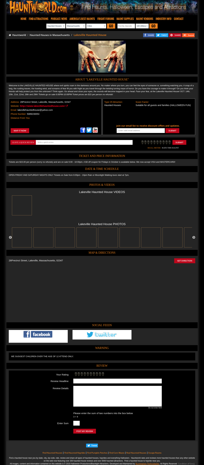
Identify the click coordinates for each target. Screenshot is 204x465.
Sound (191, 35)
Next (193, 237)
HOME (23, 19)
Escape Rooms (154, 452)
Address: (15, 102)
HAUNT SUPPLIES (125, 19)
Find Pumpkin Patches (97, 452)
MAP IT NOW (20, 130)
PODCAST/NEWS (59, 19)
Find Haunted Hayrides (74, 452)
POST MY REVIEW (84, 431)
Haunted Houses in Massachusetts (50, 35)
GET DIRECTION (184, 260)
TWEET (164, 35)
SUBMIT (172, 130)
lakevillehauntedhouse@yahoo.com (35, 110)
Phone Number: (18, 114)
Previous (10, 237)
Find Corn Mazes (116, 452)
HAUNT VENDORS (144, 19)
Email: (14, 110)
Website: (15, 106)
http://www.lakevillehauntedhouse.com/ (44, 105)
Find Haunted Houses (52, 452)
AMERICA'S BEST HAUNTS (82, 19)
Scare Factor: (142, 102)
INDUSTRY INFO (163, 19)
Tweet (94, 445)
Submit (179, 142)
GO (111, 25)
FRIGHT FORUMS (105, 19)
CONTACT (178, 19)
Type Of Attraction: (113, 102)
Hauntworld (17, 35)
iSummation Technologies (147, 463)
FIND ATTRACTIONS (38, 19)
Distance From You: (20, 118)
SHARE (151, 35)
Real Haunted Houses (136, 452)
